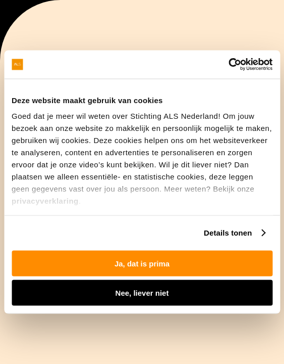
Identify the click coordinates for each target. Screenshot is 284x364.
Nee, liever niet (142, 293)
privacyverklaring (45, 201)
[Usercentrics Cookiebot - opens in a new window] (228, 64)
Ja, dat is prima (142, 263)
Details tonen (228, 233)
